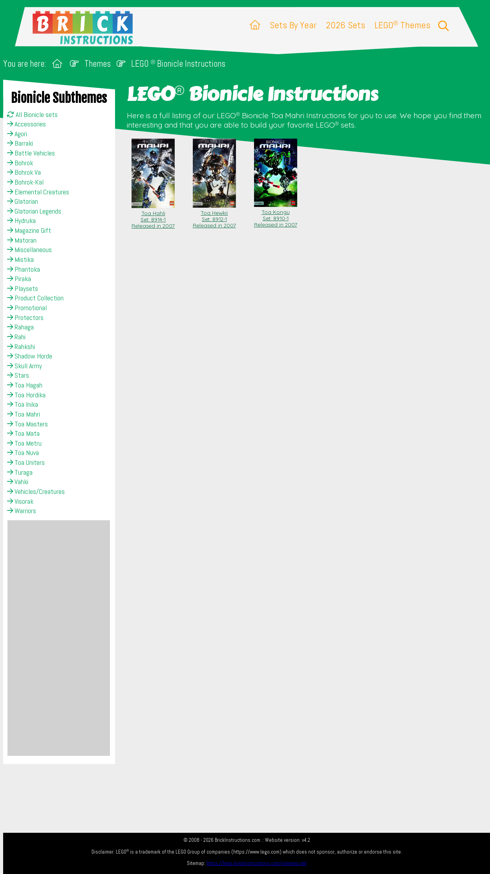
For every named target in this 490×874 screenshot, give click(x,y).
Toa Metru (24, 443)
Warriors (21, 510)
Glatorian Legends (34, 211)
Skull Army (24, 366)
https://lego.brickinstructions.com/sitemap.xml (257, 863)
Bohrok (20, 163)
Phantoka (23, 269)
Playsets (22, 288)
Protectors (25, 317)
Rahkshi (21, 346)
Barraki (20, 143)
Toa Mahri (23, 414)
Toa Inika (22, 404)
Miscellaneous (29, 249)
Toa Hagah (24, 385)
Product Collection (35, 298)
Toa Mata (23, 433)
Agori (17, 134)
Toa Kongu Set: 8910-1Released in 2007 (275, 215)
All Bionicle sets (32, 114)
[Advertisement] (58, 638)
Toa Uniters (26, 462)
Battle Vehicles (31, 153)
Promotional (27, 308)
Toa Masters (27, 424)
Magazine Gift (29, 230)
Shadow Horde (29, 356)
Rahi (16, 337)
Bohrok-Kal (25, 182)
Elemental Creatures (38, 192)
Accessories (26, 124)
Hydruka (21, 220)
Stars (18, 375)
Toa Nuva (23, 452)
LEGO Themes (402, 25)
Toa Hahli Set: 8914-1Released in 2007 (153, 216)
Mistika (20, 259)
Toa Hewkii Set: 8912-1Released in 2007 (214, 216)
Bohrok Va (24, 172)
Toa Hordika (26, 395)
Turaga (20, 472)
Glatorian (22, 201)
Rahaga (20, 327)
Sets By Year (293, 25)
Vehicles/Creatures (36, 491)
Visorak (20, 501)
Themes (97, 63)
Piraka (19, 278)
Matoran (22, 240)
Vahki (17, 481)
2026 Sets (345, 25)
